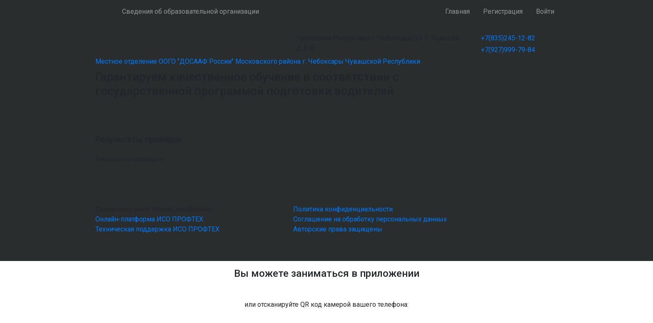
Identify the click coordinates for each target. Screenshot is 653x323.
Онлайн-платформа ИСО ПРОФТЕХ (149, 219)
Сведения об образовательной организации (190, 11)
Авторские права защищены (337, 229)
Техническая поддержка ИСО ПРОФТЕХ (157, 229)
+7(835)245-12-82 (508, 38)
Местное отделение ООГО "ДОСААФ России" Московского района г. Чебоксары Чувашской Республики (257, 61)
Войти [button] (545, 11)
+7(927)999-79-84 (508, 50)
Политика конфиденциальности (343, 209)
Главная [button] (457, 11)
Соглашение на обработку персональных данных (370, 219)
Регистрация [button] (503, 11)
